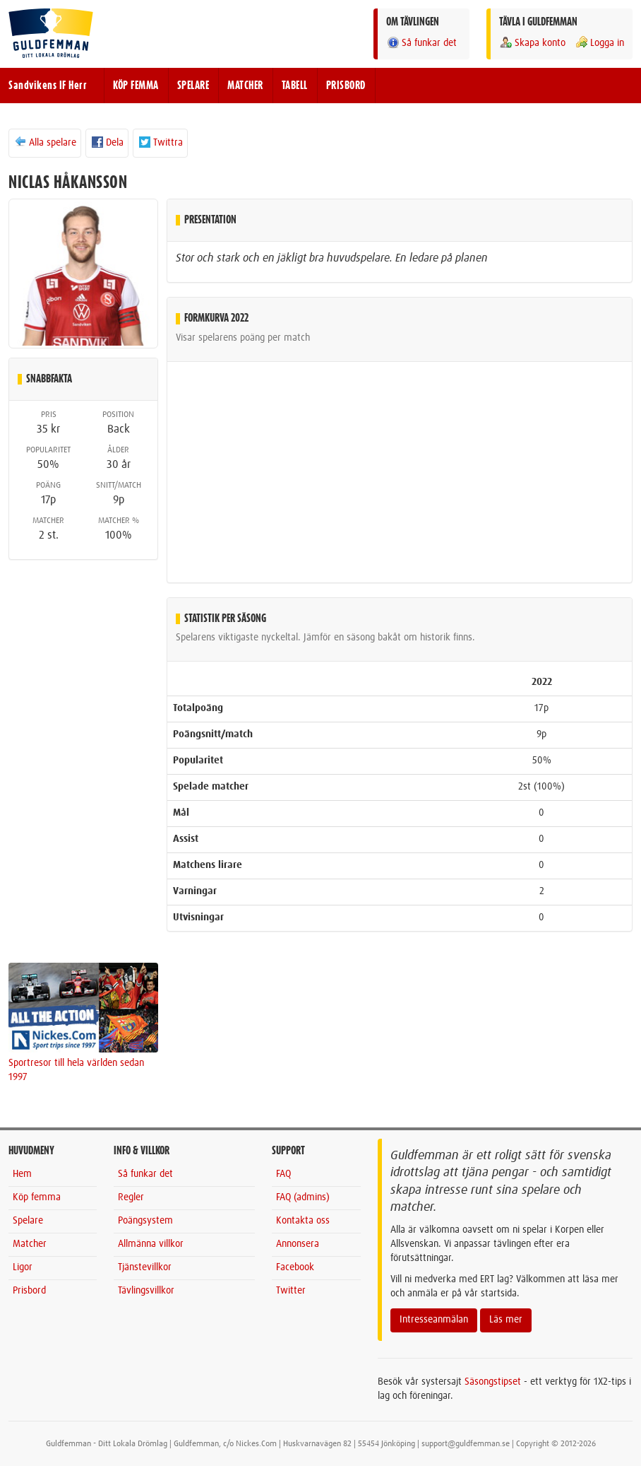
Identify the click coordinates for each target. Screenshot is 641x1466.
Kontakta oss (303, 1221)
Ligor (22, 1267)
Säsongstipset (493, 1382)
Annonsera (297, 1244)
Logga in (599, 42)
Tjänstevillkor (145, 1267)
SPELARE (193, 85)
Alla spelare (44, 142)
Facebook (295, 1267)
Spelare (28, 1221)
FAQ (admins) (303, 1197)
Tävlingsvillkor (146, 1291)
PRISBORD (346, 85)
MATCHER (245, 85)
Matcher (30, 1244)
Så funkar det (421, 42)
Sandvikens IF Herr (47, 85)
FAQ (283, 1174)
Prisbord (29, 1291)
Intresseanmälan (434, 1320)
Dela (107, 142)
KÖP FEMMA (136, 85)
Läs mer (505, 1320)
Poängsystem (145, 1221)
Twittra (160, 142)
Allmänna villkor (151, 1244)
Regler (131, 1197)
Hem (22, 1174)
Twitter (291, 1291)
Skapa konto (532, 42)
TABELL (295, 85)
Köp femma (37, 1197)
